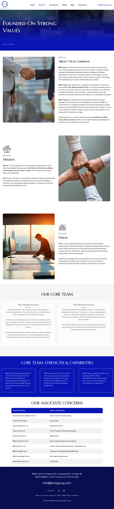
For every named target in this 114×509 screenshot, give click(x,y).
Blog (68, 495)
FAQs (59, 495)
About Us (53, 495)
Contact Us (75, 495)
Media (64, 495)
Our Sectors (45, 495)
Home (4, 44)
